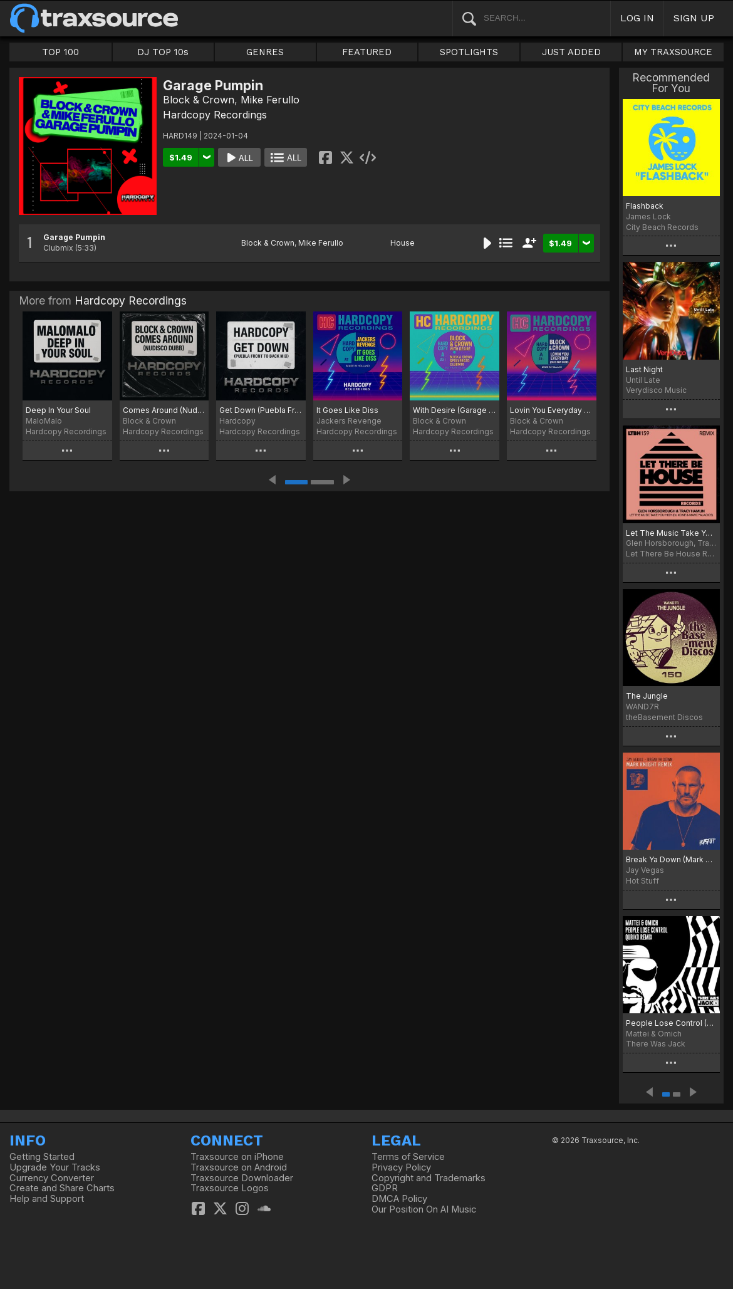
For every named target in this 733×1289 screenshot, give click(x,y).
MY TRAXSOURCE (673, 52)
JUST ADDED (571, 52)
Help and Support (46, 1198)
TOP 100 (60, 52)
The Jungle (647, 696)
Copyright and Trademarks (429, 1178)
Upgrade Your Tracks (54, 1167)
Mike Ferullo (270, 99)
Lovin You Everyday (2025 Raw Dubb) (551, 410)
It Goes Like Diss (347, 410)
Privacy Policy (401, 1167)
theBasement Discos (664, 717)
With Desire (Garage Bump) (454, 410)
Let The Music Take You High (671, 533)
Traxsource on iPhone (237, 1156)
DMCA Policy (399, 1198)
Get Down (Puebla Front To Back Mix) (261, 410)
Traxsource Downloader (241, 1178)
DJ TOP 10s (163, 52)
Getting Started (42, 1156)
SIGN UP (693, 18)
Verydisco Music (656, 390)
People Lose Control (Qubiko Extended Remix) (671, 1023)
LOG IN (637, 18)
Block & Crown (198, 99)
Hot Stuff (642, 880)
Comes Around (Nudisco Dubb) (164, 410)
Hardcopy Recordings (215, 114)
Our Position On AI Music (424, 1209)
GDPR (385, 1188)
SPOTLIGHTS (469, 52)
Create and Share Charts (62, 1188)
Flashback (644, 206)
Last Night (644, 369)
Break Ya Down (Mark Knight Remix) (671, 859)
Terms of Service (408, 1156)
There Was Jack (655, 1043)
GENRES (265, 52)
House (402, 243)
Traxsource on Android (238, 1167)
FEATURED (367, 52)
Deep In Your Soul (58, 410)
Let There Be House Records (671, 553)
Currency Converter (51, 1178)
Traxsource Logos (229, 1188)
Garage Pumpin (74, 237)
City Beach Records (662, 227)
